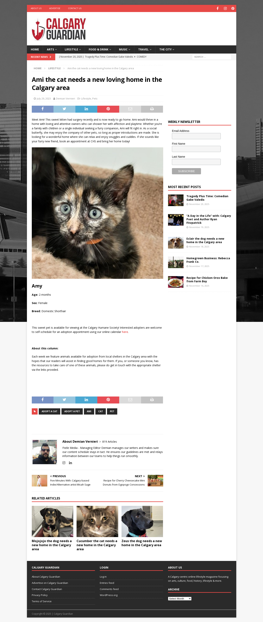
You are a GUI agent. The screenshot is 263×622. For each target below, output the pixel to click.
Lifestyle (71, 49)
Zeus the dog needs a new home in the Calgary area (142, 542)
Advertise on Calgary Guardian (50, 582)
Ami (89, 411)
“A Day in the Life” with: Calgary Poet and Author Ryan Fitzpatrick (208, 218)
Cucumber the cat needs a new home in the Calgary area (97, 544)
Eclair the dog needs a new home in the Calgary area (205, 240)
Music (123, 49)
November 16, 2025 (199, 285)
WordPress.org (108, 594)
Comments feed (109, 588)
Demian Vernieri (65, 98)
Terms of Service (42, 601)
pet (112, 411)
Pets (94, 98)
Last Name (178, 156)
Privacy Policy (40, 594)
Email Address (180, 130)
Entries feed (107, 582)
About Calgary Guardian (46, 576)
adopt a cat (49, 411)
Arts (50, 49)
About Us (36, 8)
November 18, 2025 (199, 246)
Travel (143, 49)
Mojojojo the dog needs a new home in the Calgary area (52, 544)
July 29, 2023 (44, 98)
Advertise (54, 8)
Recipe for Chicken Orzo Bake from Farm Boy (207, 279)
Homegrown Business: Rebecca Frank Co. (208, 259)
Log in (103, 576)
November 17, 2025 (199, 265)
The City (165, 49)
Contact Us (74, 8)
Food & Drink (98, 49)
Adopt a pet (72, 411)
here (125, 331)
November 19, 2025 (199, 226)
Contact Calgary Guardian (47, 588)
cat (100, 411)
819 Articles (109, 441)
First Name (178, 143)
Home (35, 49)
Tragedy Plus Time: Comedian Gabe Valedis (207, 197)
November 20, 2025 (199, 203)
